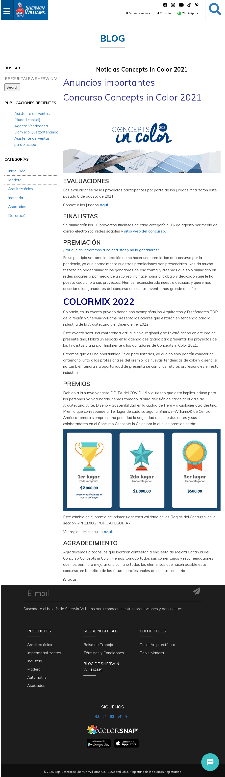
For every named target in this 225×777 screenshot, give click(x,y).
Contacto (164, 13)
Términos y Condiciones (103, 652)
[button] (210, 762)
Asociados (17, 206)
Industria (15, 197)
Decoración (17, 215)
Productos (39, 631)
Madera (15, 180)
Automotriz (37, 677)
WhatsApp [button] (187, 13)
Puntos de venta (138, 13)
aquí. (104, 205)
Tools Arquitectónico (157, 644)
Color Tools (153, 631)
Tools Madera (152, 652)
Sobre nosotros (100, 631)
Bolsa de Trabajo (98, 644)
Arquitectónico (20, 188)
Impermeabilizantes (44, 652)
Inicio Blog (16, 171)
